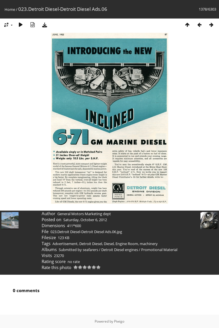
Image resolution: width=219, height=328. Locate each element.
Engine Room (126, 243)
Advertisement (65, 243)
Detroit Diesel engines (119, 249)
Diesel (109, 243)
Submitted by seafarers (78, 249)
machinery (149, 243)
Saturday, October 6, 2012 (85, 219)
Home (10, 9)
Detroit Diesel (90, 243)
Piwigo (119, 321)
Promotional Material (159, 249)
